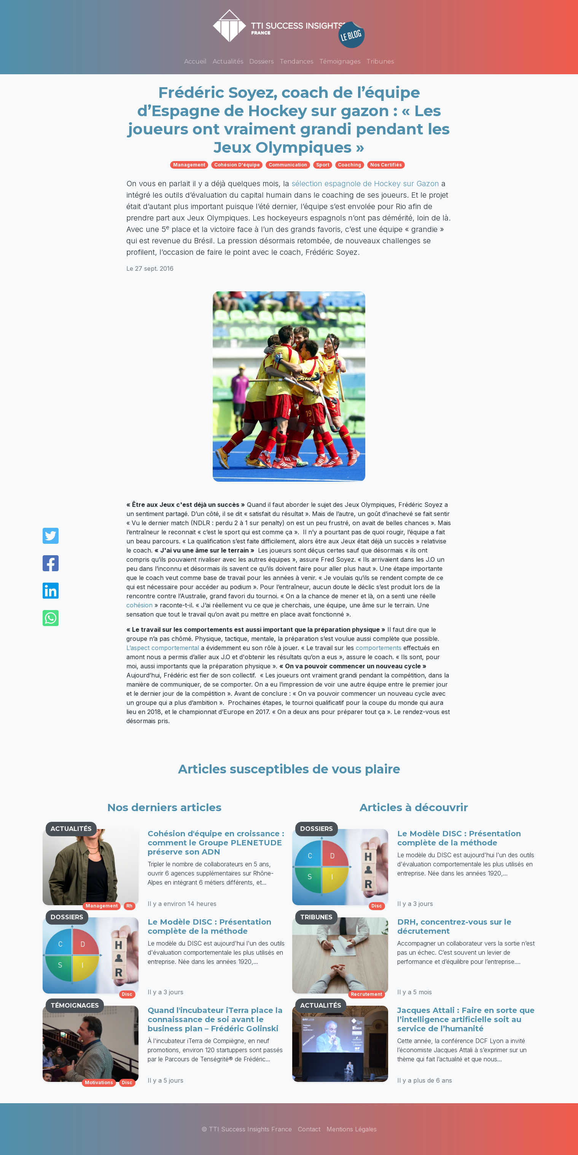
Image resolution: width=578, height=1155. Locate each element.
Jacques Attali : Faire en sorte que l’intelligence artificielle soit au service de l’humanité (466, 1019)
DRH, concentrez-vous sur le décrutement (454, 926)
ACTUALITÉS (71, 828)
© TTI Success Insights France (246, 1129)
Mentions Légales (351, 1129)
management (189, 165)
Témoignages (339, 61)
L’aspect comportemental (162, 648)
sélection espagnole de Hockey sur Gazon (365, 183)
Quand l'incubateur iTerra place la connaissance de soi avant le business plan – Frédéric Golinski (215, 1019)
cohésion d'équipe (237, 165)
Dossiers (261, 61)
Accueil (195, 61)
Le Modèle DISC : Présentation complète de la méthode (209, 926)
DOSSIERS (67, 917)
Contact (309, 1129)
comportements (378, 648)
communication (288, 165)
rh (129, 906)
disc (127, 994)
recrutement (366, 994)
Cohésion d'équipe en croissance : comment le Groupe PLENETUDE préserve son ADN (216, 842)
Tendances (296, 61)
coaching (349, 165)
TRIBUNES (316, 917)
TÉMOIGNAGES (75, 1005)
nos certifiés (386, 165)
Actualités (228, 61)
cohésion (139, 605)
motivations (99, 1082)
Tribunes (380, 61)
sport (322, 165)
